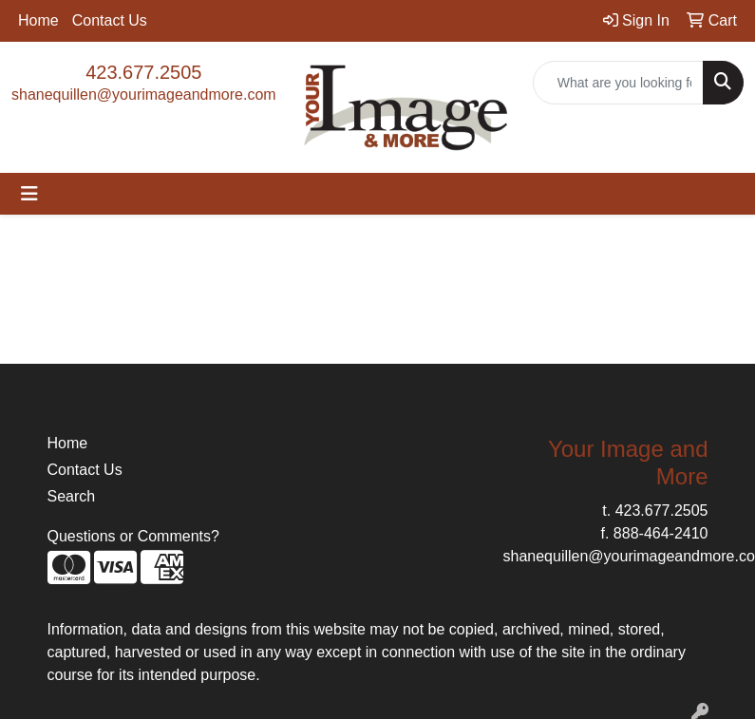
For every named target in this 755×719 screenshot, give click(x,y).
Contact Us (109, 20)
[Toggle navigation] (29, 193)
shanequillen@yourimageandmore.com (143, 94)
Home (38, 20)
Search (71, 496)
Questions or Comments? (133, 536)
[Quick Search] (618, 82)
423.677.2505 (143, 72)
